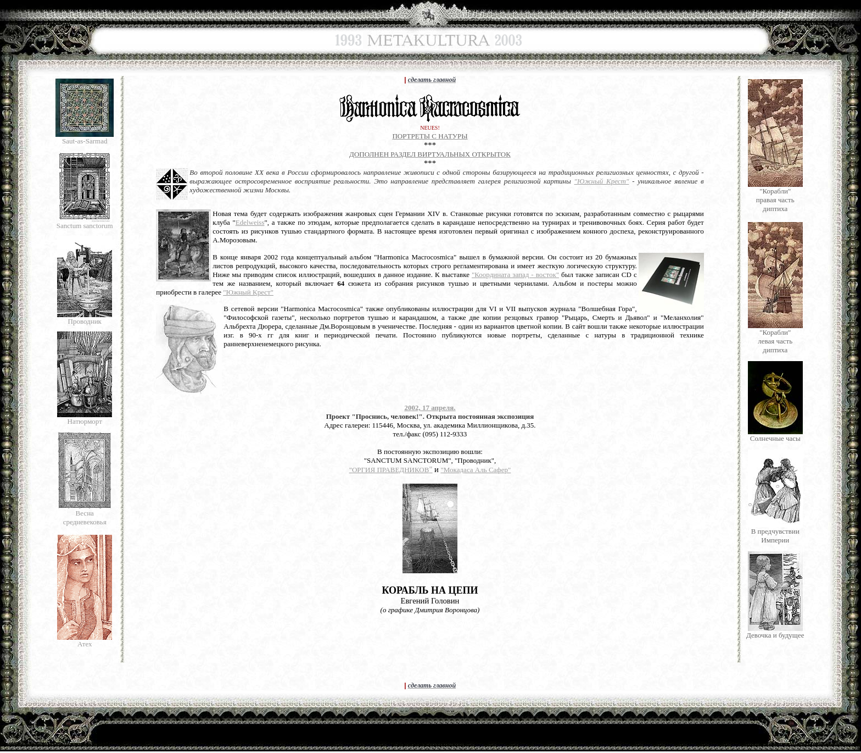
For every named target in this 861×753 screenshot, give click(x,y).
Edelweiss (250, 222)
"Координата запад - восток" (515, 274)
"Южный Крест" (601, 181)
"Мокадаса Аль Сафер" (476, 470)
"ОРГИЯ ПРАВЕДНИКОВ (389, 470)
